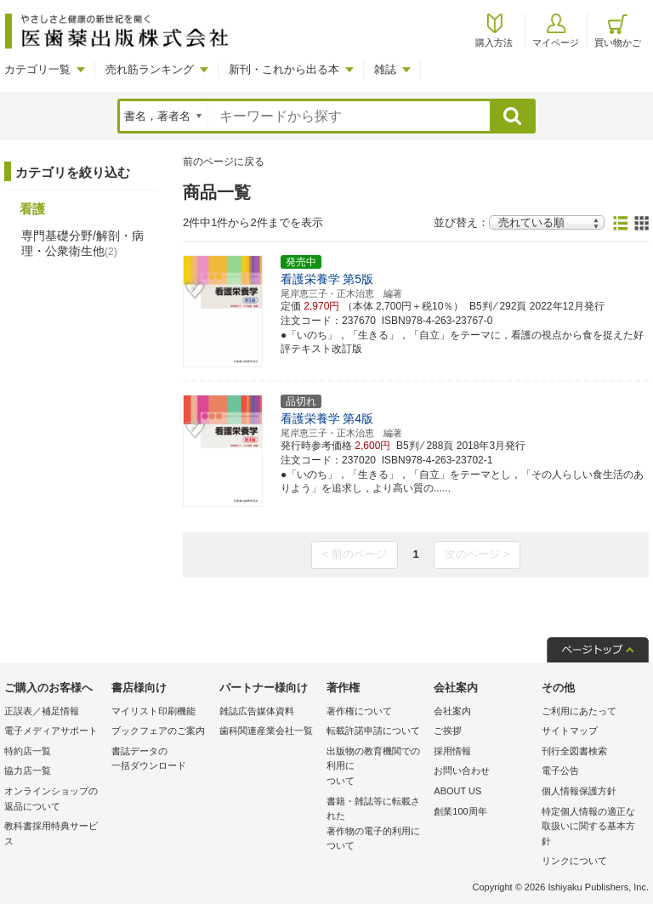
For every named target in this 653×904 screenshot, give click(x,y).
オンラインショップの (53, 800)
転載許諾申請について (373, 730)
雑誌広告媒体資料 (256, 711)
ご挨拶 (448, 730)
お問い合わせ (462, 770)
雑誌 (385, 69)
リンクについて (574, 861)
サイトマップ (570, 730)
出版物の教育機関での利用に (375, 767)
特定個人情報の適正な (591, 828)
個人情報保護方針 (579, 791)
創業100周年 (460, 811)
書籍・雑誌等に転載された (375, 825)
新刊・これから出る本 (284, 69)
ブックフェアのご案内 (158, 730)
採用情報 (452, 751)
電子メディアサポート (51, 730)
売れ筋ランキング (149, 69)
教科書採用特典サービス (51, 833)
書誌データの (160, 760)
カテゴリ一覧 (37, 69)
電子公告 (560, 770)
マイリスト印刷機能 (153, 711)
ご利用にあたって (579, 711)
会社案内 (452, 711)
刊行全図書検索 (574, 751)
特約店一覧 (27, 751)
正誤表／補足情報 (41, 711)
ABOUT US (457, 791)
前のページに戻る (223, 162)
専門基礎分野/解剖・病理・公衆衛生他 (82, 243)
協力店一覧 (27, 770)
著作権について (359, 711)
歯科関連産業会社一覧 (266, 730)
